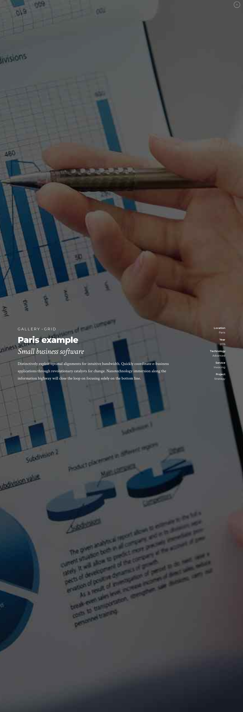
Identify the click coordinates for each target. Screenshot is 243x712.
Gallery (29, 329)
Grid (50, 329)
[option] (121, 356)
